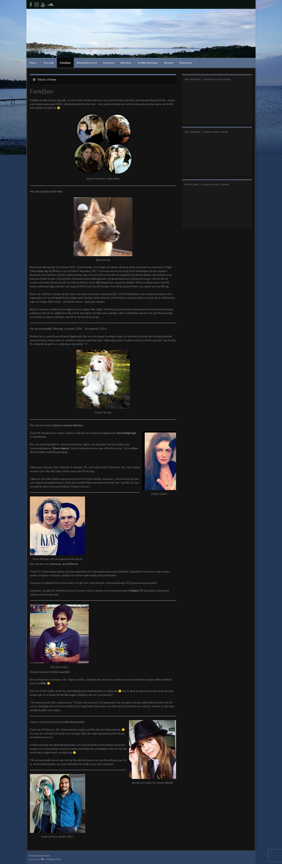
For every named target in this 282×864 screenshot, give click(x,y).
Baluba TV (137, 590)
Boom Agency (61, 448)
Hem (33, 62)
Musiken (125, 62)
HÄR (42, 683)
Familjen (65, 62)
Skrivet (168, 62)
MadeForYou (54, 859)
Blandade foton (87, 62)
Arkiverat (185, 62)
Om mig (49, 62)
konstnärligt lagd (126, 433)
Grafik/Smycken (147, 62)
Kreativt (108, 62)
